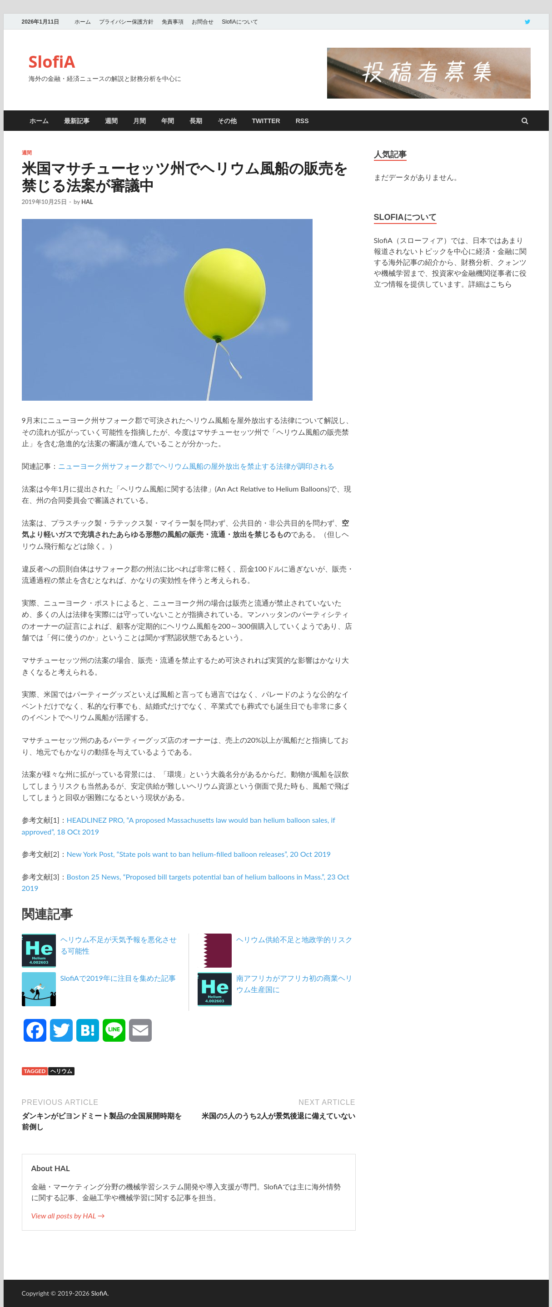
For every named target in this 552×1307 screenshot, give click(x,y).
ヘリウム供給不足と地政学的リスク (294, 939)
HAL (87, 201)
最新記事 (77, 120)
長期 (195, 120)
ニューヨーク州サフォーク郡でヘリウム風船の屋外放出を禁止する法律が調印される (196, 466)
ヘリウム (61, 1071)
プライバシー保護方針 (126, 22)
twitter (266, 120)
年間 (167, 120)
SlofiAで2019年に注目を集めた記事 (118, 978)
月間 (139, 120)
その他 (227, 120)
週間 (111, 120)
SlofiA (52, 61)
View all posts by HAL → (68, 1215)
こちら (501, 283)
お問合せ (203, 22)
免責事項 (173, 22)
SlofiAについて (240, 22)
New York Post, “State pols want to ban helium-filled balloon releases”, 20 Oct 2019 (199, 854)
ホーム (83, 22)
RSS (302, 120)
